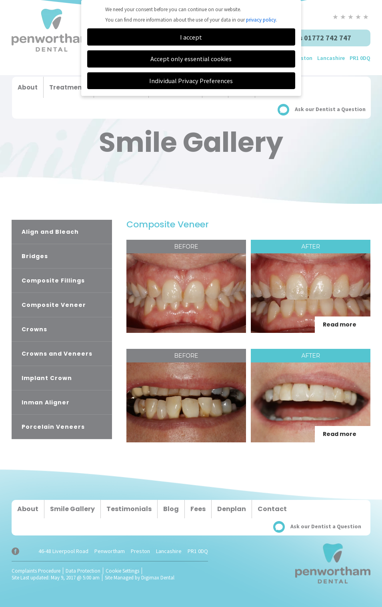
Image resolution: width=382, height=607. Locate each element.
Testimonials (129, 508)
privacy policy (261, 19)
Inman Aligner (46, 402)
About (28, 87)
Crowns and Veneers (57, 354)
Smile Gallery (72, 508)
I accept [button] (191, 37)
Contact (272, 508)
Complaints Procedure (36, 570)
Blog (171, 508)
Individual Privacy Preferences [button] (191, 81)
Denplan (231, 508)
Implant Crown (47, 378)
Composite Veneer (54, 305)
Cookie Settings (122, 570)
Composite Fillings (53, 281)
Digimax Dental (157, 577)
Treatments (68, 87)
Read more (339, 324)
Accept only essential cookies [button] (191, 59)
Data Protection (83, 570)
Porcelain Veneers (53, 427)
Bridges (35, 256)
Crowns (34, 329)
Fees (198, 508)
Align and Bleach (50, 232)
